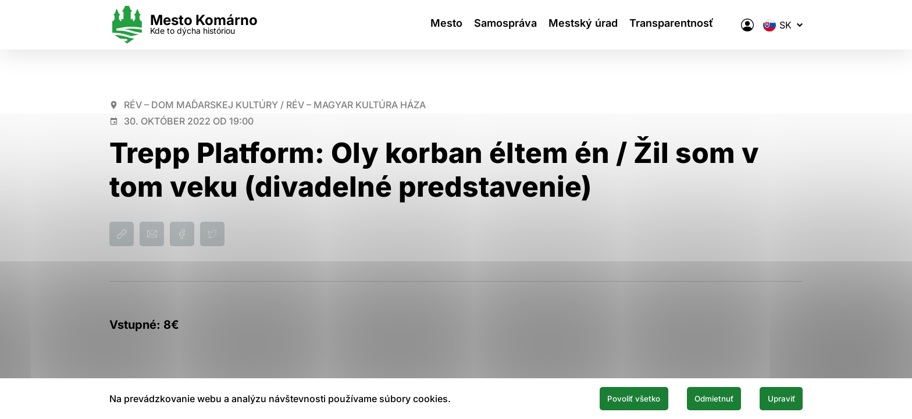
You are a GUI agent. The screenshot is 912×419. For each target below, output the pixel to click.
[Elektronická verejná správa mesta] (747, 25)
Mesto (439, 25)
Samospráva (503, 25)
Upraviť (774, 397)
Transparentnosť (681, 25)
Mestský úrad (587, 25)
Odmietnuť (693, 397)
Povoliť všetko (596, 397)
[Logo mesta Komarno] (183, 25)
